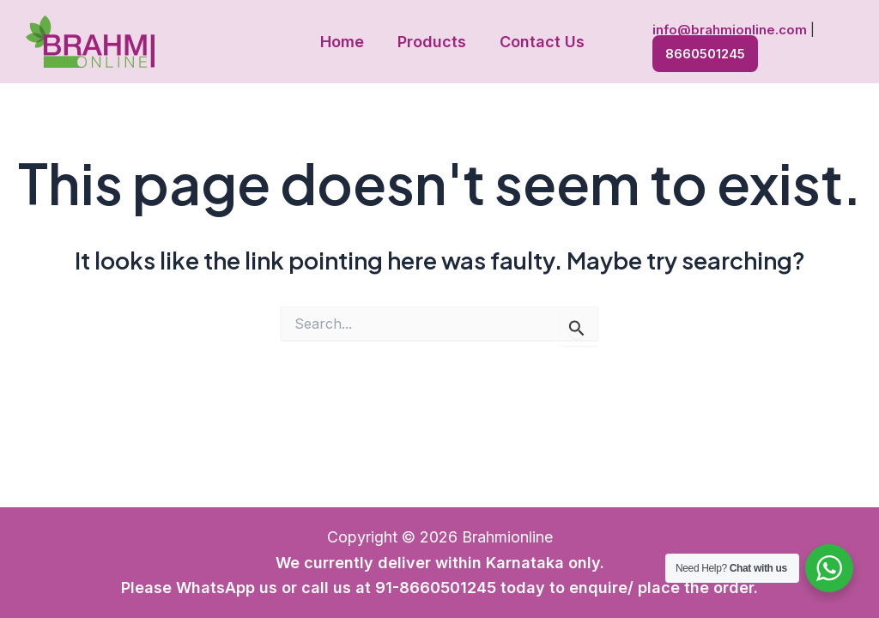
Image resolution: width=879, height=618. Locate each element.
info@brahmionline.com (726, 30)
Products (431, 42)
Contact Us (539, 42)
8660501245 (702, 52)
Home (345, 42)
